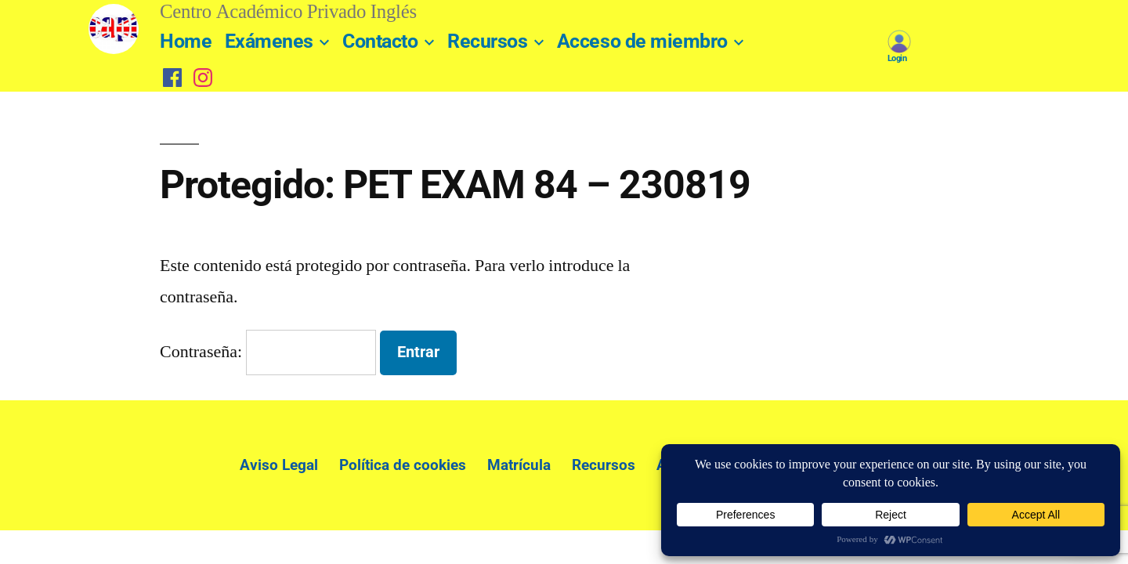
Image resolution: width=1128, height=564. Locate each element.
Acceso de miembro (642, 41)
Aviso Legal (279, 465)
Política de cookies (402, 465)
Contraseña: (268, 352)
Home (186, 41)
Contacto (380, 41)
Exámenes (269, 41)
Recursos (487, 41)
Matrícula (519, 465)
